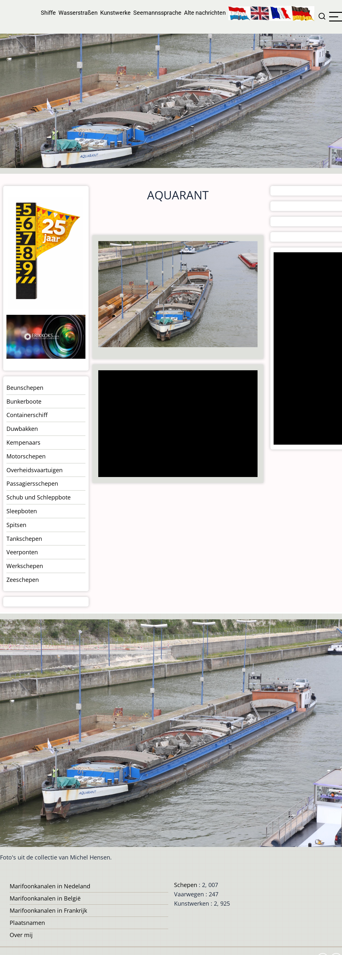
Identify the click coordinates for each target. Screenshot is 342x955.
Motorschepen (26, 456)
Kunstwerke (115, 12)
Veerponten (22, 552)
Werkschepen (24, 566)
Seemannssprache (157, 12)
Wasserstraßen (78, 12)
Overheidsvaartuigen (34, 470)
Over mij (21, 935)
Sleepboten (21, 511)
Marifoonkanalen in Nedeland (50, 886)
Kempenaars (23, 442)
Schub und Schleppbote (38, 497)
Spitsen (16, 525)
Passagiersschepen (32, 483)
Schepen (185, 885)
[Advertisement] (176, 424)
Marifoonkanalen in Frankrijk (48, 910)
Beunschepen (24, 387)
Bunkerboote (23, 401)
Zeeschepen (22, 579)
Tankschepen (24, 538)
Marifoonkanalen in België (45, 898)
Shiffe (48, 12)
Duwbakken (22, 428)
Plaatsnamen (27, 922)
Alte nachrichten (205, 12)
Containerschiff (27, 415)
